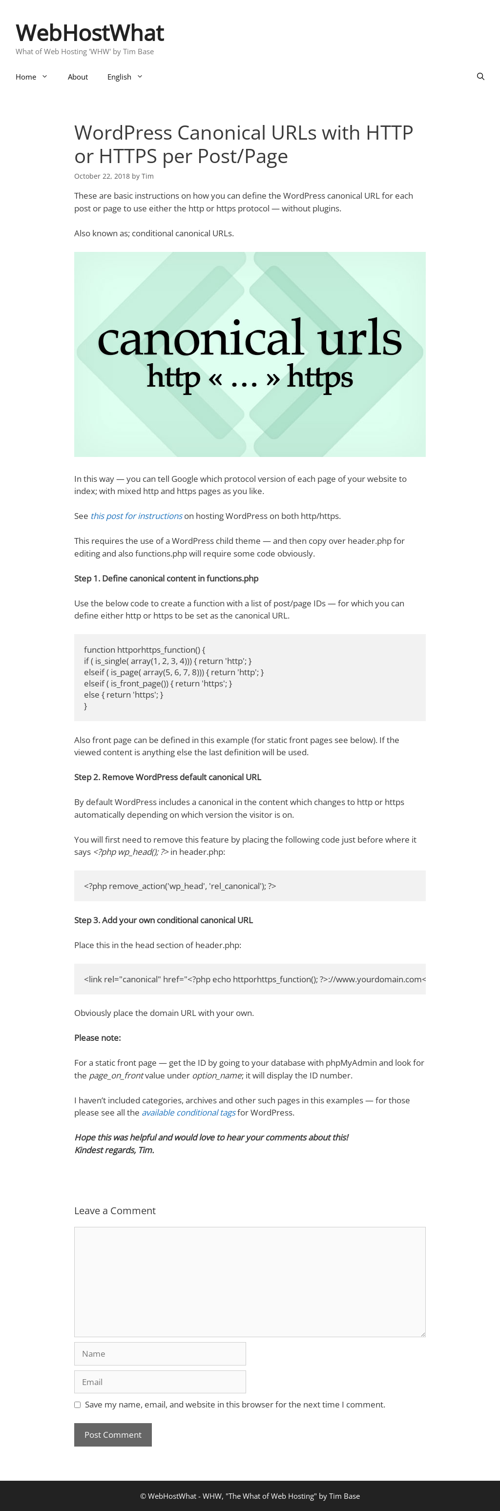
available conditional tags (188, 1112)
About (78, 77)
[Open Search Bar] (480, 76)
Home (37, 76)
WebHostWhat (90, 32)
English (130, 76)
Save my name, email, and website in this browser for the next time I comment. (235, 1404)
